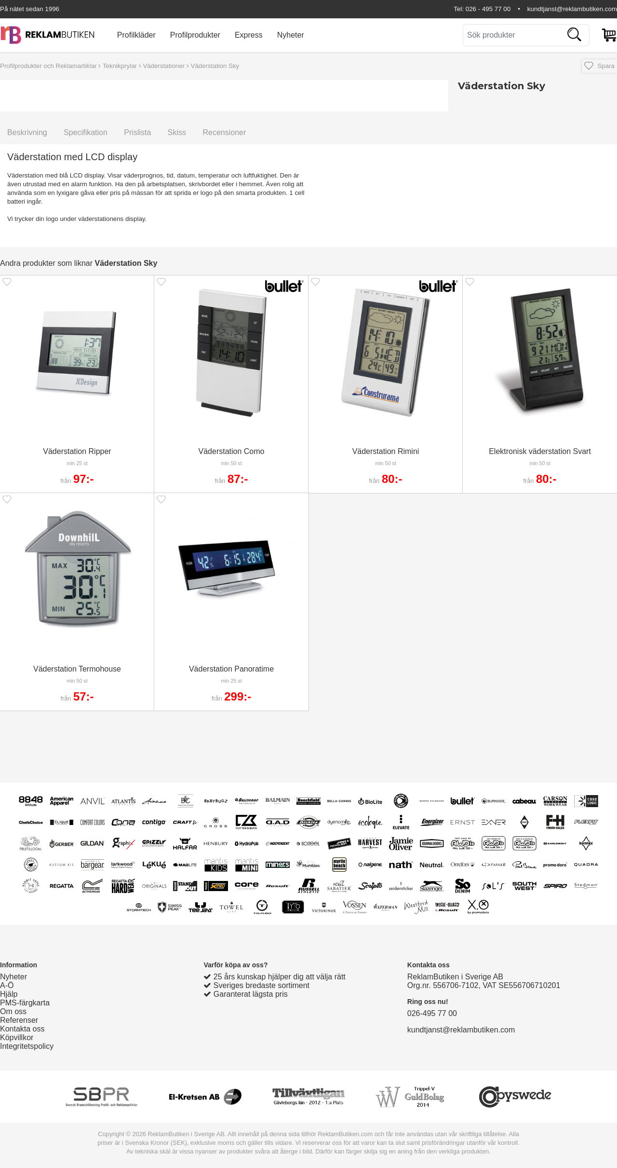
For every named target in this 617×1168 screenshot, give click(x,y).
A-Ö (6, 985)
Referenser (19, 1020)
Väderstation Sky (215, 65)
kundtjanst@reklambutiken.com (572, 9)
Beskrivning (27, 132)
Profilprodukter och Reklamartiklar (48, 65)
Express (249, 35)
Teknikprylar (120, 65)
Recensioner (224, 132)
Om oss (13, 1011)
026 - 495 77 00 (488, 9)
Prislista (137, 132)
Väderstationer (164, 65)
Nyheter (290, 35)
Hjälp (8, 994)
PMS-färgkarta (25, 1003)
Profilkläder (136, 35)
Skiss (177, 132)
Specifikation (85, 132)
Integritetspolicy (27, 1046)
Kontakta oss (22, 1029)
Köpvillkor (16, 1037)
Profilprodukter (195, 35)
